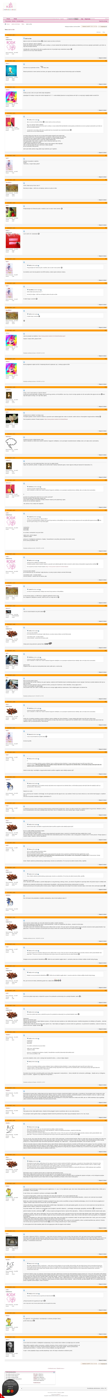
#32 (105, 842)
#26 (105, 701)
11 (96, 26)
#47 (105, 1256)
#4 (105, 113)
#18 (105, 480)
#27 (105, 727)
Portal (15, 18)
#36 (105, 944)
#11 (105, 307)
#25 (105, 675)
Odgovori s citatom (101, 58)
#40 (105, 1031)
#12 (105, 330)
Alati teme (99, 32)
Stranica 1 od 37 (86, 26)
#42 (105, 1105)
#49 (105, 1312)
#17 (105, 457)
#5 (105, 155)
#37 (105, 965)
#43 (105, 1120)
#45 (105, 1183)
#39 (105, 1005)
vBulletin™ (58, 1394)
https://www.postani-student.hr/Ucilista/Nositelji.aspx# (51, 336)
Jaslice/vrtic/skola (16, 24)
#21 (105, 582)
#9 (105, 258)
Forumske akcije (19, 21)
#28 (105, 752)
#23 (105, 624)
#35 (105, 917)
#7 (105, 202)
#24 (105, 650)
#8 (105, 227)
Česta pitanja (8, 21)
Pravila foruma (37, 1382)
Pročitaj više (10, 1386)
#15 (105, 409)
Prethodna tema (52, 1368)
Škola (23, 24)
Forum (8, 18)
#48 (105, 1287)
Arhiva (102, 1388)
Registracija (87, 18)
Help (82, 18)
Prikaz (104, 32)
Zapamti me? (70, 18)
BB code (35, 1374)
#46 (105, 1230)
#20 (105, 553)
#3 (105, 87)
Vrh (105, 1388)
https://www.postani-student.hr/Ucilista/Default (56, 419)
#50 (105, 1337)
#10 (105, 283)
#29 (105, 776)
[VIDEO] (35, 1379)
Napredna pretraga (103, 21)
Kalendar (14, 21)
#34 (105, 892)
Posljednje (104, 26)
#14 (105, 387)
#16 (105, 433)
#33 (105, 867)
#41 (105, 1087)
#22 (105, 605)
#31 (105, 817)
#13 (105, 358)
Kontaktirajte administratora (93, 1388)
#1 (105, 34)
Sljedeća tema (60, 1368)
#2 (105, 60)
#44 (105, 1154)
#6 (105, 179)
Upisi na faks (11, 29)
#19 (105, 510)
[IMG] (35, 1377)
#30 (105, 803)
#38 (105, 990)
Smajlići (35, 1375)
